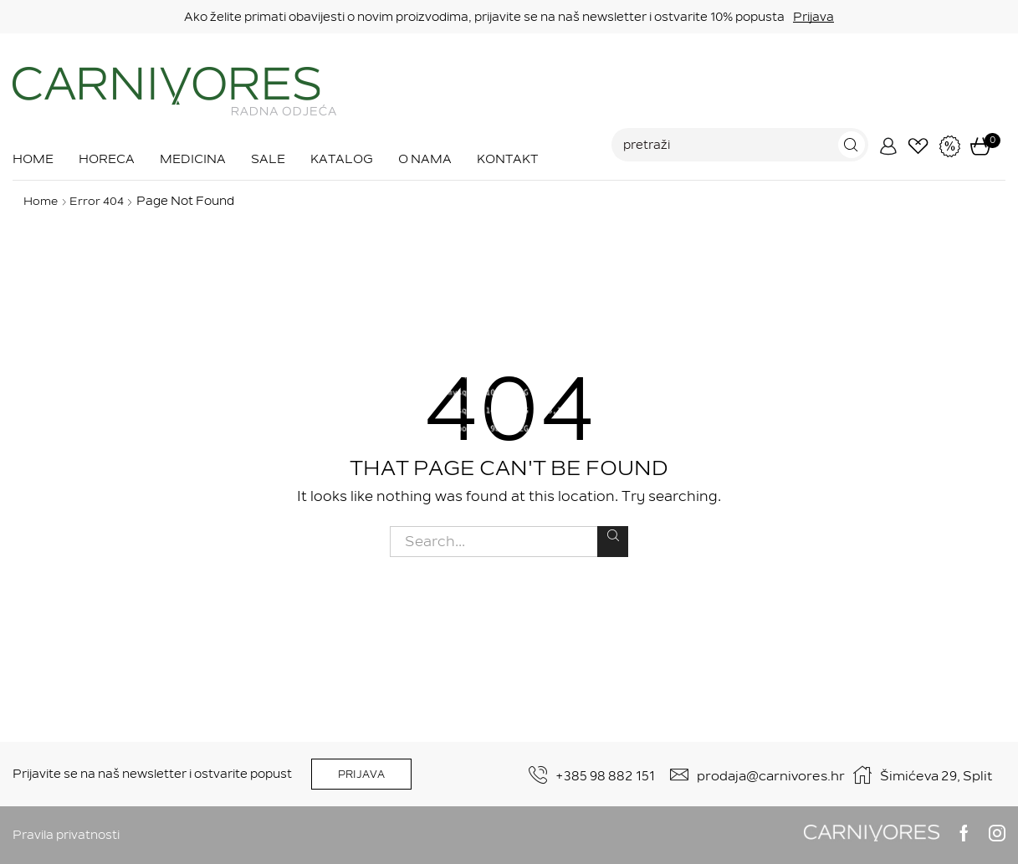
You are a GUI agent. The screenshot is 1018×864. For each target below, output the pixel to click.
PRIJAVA (361, 774)
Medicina (193, 159)
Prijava (813, 16)
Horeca (107, 159)
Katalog (341, 159)
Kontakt (507, 159)
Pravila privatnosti (66, 834)
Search (612, 535)
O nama (425, 159)
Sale (268, 159)
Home (33, 159)
